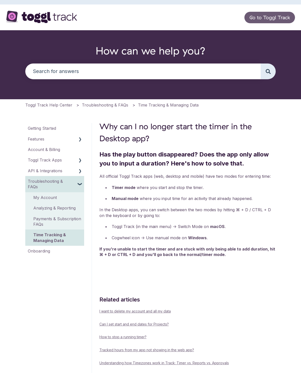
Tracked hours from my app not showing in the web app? (146, 350)
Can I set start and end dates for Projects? (134, 324)
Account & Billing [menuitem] (44, 149)
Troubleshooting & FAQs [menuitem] (45, 184)
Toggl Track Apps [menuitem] (45, 160)
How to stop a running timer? (122, 337)
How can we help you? (151, 50)
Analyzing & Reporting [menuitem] (54, 208)
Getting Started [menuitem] (42, 128)
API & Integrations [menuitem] (45, 170)
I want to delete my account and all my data (135, 311)
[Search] (268, 71)
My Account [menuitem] (45, 197)
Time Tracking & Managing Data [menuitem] (49, 237)
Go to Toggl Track (269, 17)
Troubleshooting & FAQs (105, 105)
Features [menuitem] (36, 139)
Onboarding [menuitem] (39, 251)
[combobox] (143, 71)
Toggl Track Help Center (48, 105)
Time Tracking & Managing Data (168, 105)
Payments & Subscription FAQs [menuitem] (57, 221)
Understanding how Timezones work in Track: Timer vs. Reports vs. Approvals (164, 363)
